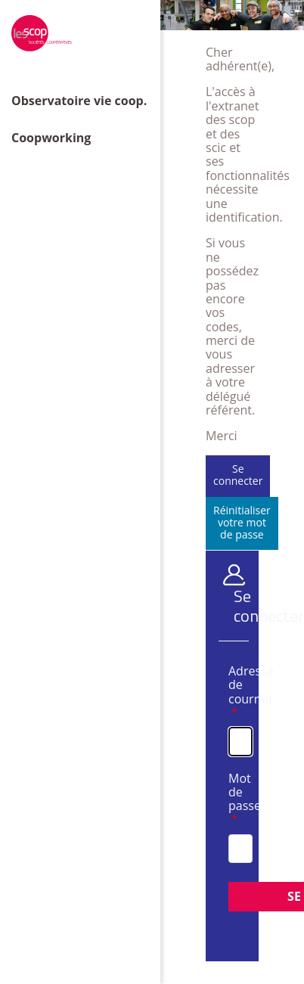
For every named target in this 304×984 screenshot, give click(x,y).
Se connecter (237, 474)
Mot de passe (232, 793)
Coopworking (51, 137)
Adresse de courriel (232, 685)
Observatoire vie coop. (79, 100)
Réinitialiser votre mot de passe (242, 522)
